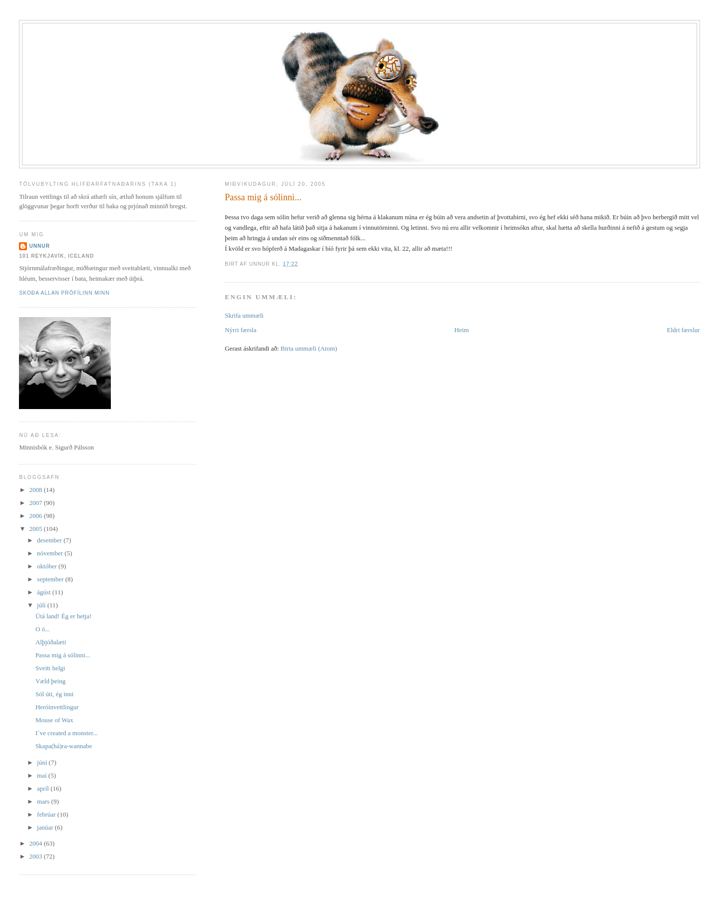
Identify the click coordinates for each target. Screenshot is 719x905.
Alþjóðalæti (50, 642)
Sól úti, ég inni (54, 694)
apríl (43, 788)
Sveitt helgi (50, 668)
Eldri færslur (683, 330)
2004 (36, 843)
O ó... (42, 629)
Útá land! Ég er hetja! (63, 616)
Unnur (39, 246)
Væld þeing (50, 681)
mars (44, 801)
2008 (36, 489)
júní (42, 762)
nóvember (50, 553)
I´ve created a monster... (66, 733)
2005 (36, 528)
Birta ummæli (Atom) (309, 348)
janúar (46, 827)
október (47, 566)
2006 (36, 515)
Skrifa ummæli (244, 315)
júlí (42, 605)
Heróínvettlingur (57, 707)
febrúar (47, 814)
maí (42, 775)
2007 (36, 502)
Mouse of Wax (54, 720)
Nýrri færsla (240, 330)
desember (50, 540)
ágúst (44, 592)
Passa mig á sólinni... (263, 197)
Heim (461, 330)
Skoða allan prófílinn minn (64, 293)
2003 (36, 856)
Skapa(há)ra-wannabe (63, 746)
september (51, 579)
